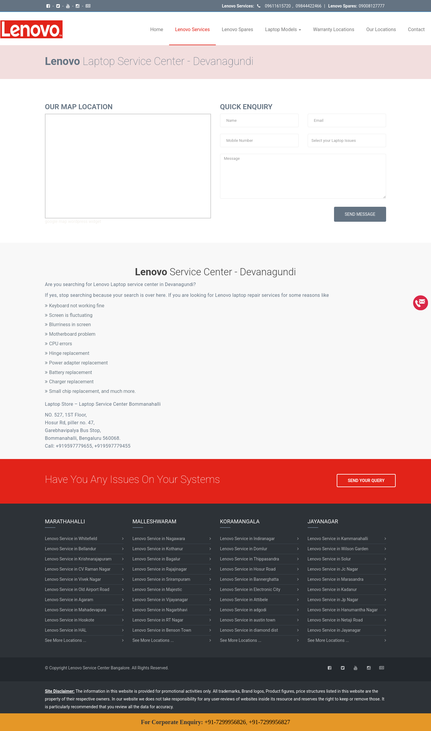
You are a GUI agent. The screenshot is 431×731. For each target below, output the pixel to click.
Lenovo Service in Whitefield (71, 538)
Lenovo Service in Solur (329, 559)
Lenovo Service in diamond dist (249, 630)
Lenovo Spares (237, 29)
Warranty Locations (333, 29)
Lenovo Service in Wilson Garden (338, 548)
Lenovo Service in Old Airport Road (77, 589)
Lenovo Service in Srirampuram (161, 579)
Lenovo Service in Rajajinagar (160, 569)
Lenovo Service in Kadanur (332, 589)
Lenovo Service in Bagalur (156, 559)
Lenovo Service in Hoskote (69, 620)
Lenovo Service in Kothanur (158, 548)
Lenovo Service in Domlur (243, 548)
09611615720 (278, 6)
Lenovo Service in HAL (65, 630)
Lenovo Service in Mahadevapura (75, 609)
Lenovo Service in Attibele (244, 599)
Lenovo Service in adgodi (243, 609)
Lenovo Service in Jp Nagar (333, 599)
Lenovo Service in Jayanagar (334, 630)
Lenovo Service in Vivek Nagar (73, 579)
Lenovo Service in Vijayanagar (160, 599)
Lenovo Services (192, 29)
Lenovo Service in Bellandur (70, 548)
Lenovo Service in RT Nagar (158, 620)
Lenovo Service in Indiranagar (247, 538)
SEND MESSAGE (360, 214)
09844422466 (308, 6)
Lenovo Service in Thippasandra (249, 559)
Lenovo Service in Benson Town (162, 630)
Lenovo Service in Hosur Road (248, 569)
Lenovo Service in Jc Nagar (333, 569)
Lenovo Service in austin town (247, 620)
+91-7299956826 (225, 722)
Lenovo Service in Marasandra (336, 579)
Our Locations (381, 29)
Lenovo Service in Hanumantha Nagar (343, 609)
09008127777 (372, 6)
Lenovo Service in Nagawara (159, 538)
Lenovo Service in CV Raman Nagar (77, 569)
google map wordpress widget (73, 221)
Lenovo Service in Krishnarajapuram (78, 559)
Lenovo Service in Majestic (157, 589)
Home (156, 29)
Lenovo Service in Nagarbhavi (160, 609)
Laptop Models (283, 29)
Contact (416, 29)
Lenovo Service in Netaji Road (335, 620)
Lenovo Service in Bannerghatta (249, 579)
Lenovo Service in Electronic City (250, 589)
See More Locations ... (65, 640)
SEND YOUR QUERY (366, 480)
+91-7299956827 (269, 722)
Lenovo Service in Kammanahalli (338, 538)
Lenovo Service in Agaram (69, 599)
